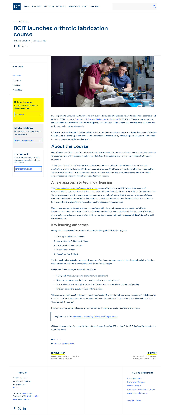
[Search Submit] (154, 6)
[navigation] (19, 6)
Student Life (17, 90)
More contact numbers (21, 399)
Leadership (17, 85)
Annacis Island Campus (137, 393)
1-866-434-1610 (32, 396)
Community (17, 80)
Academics (17, 75)
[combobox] (135, 6)
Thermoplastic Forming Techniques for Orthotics (96, 119)
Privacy (138, 401)
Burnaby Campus (134, 378)
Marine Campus (134, 385)
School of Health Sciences (64, 344)
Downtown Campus (136, 382)
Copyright (130, 401)
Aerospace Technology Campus (141, 389)
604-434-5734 (27, 393)
